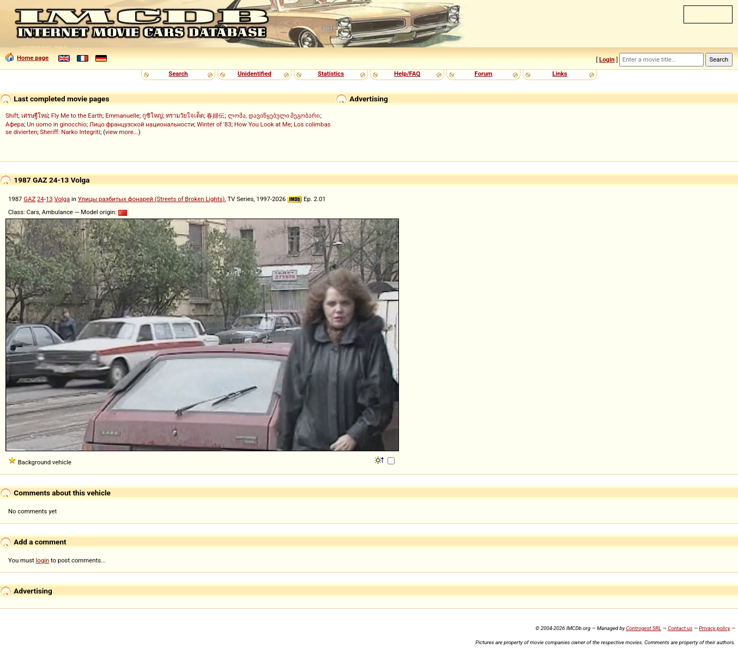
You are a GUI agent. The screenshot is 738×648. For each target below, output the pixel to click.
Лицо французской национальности (141, 124)
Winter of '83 (214, 124)
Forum (484, 73)
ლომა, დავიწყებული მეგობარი (274, 115)
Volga (62, 199)
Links (559, 73)
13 (49, 199)
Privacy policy (714, 628)
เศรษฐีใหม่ (35, 115)
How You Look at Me (262, 124)
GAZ (29, 199)
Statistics (331, 73)
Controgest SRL (643, 628)
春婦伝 (216, 115)
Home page (27, 58)
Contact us (680, 628)
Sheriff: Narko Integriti (70, 132)
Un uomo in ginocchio (56, 124)
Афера (14, 124)
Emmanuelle (122, 115)
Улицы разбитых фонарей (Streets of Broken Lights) (151, 199)
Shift (11, 115)
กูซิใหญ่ (152, 115)
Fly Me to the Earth (76, 115)
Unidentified (254, 73)
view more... (121, 132)
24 (40, 199)
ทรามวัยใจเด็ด (185, 115)
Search (177, 73)
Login (606, 59)
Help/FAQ (407, 73)
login (43, 560)
